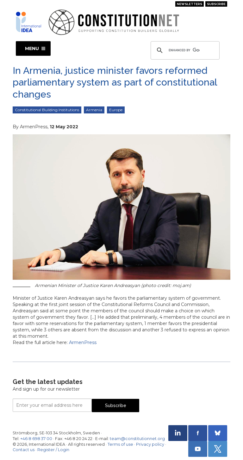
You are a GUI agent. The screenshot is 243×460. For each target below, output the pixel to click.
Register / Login (53, 449)
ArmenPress (83, 342)
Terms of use (120, 444)
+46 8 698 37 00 (36, 438)
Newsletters (189, 4)
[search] (184, 50)
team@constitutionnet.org (137, 438)
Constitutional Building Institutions (47, 109)
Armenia (94, 109)
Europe (115, 109)
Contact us (23, 449)
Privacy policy (150, 444)
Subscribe (216, 4)
